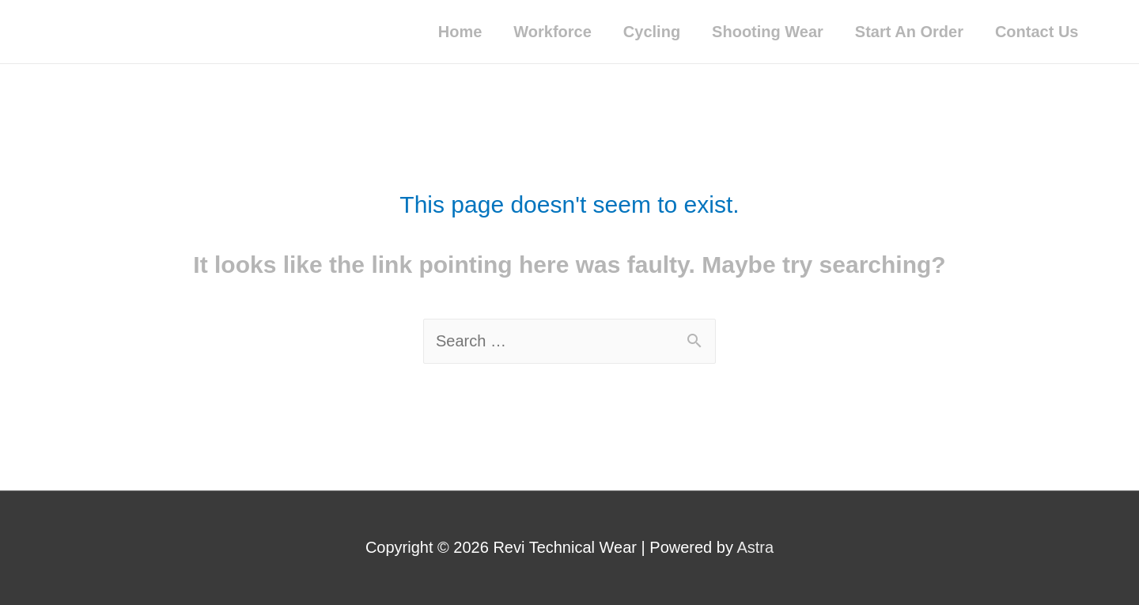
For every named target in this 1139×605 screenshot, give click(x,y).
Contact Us (1037, 31)
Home (460, 31)
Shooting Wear (767, 31)
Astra (755, 547)
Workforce (552, 31)
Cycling (651, 31)
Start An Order (909, 31)
